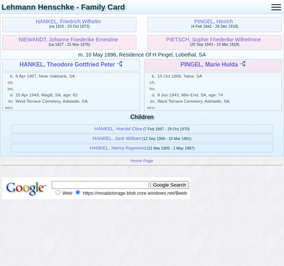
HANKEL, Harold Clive (118, 129)
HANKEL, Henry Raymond (117, 148)
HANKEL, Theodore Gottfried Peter (67, 64)
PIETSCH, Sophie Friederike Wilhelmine (213, 39)
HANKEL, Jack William (117, 138)
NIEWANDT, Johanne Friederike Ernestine (68, 39)
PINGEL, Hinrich (213, 21)
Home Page (142, 160)
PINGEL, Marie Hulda (209, 64)
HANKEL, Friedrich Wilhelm (68, 21)
